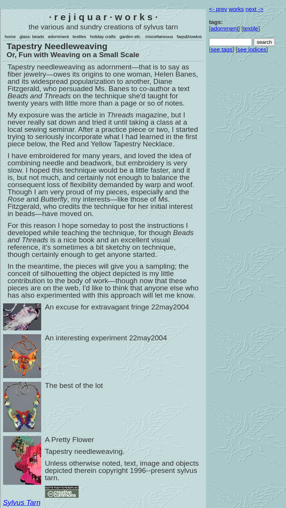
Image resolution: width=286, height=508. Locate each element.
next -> (255, 9)
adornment (58, 36)
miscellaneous (159, 36)
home (10, 36)
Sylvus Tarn (22, 502)
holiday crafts (103, 36)
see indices (251, 49)
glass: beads (31, 36)
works (236, 9)
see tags (221, 49)
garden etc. (130, 36)
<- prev (218, 9)
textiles (79, 36)
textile (251, 28)
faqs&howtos (189, 36)
